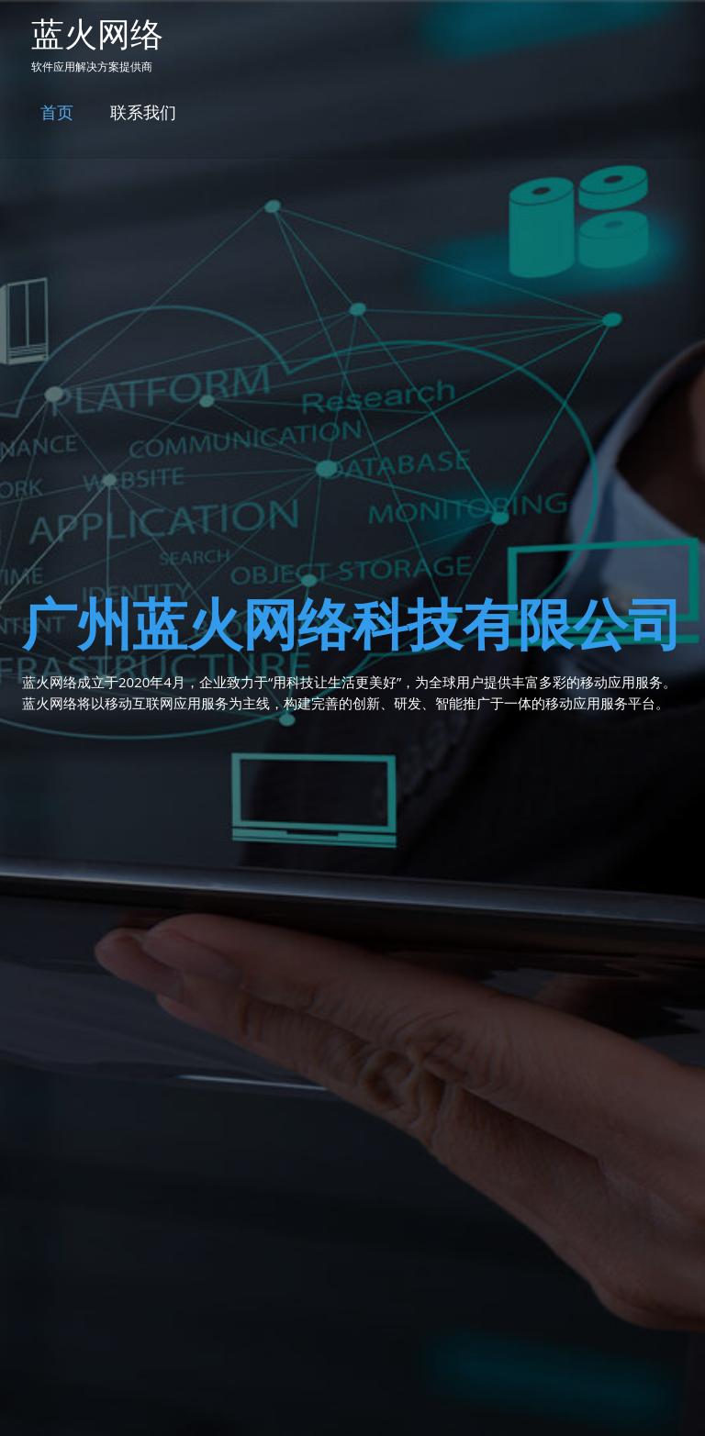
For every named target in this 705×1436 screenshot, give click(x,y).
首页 (56, 112)
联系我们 (143, 112)
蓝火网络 (97, 34)
